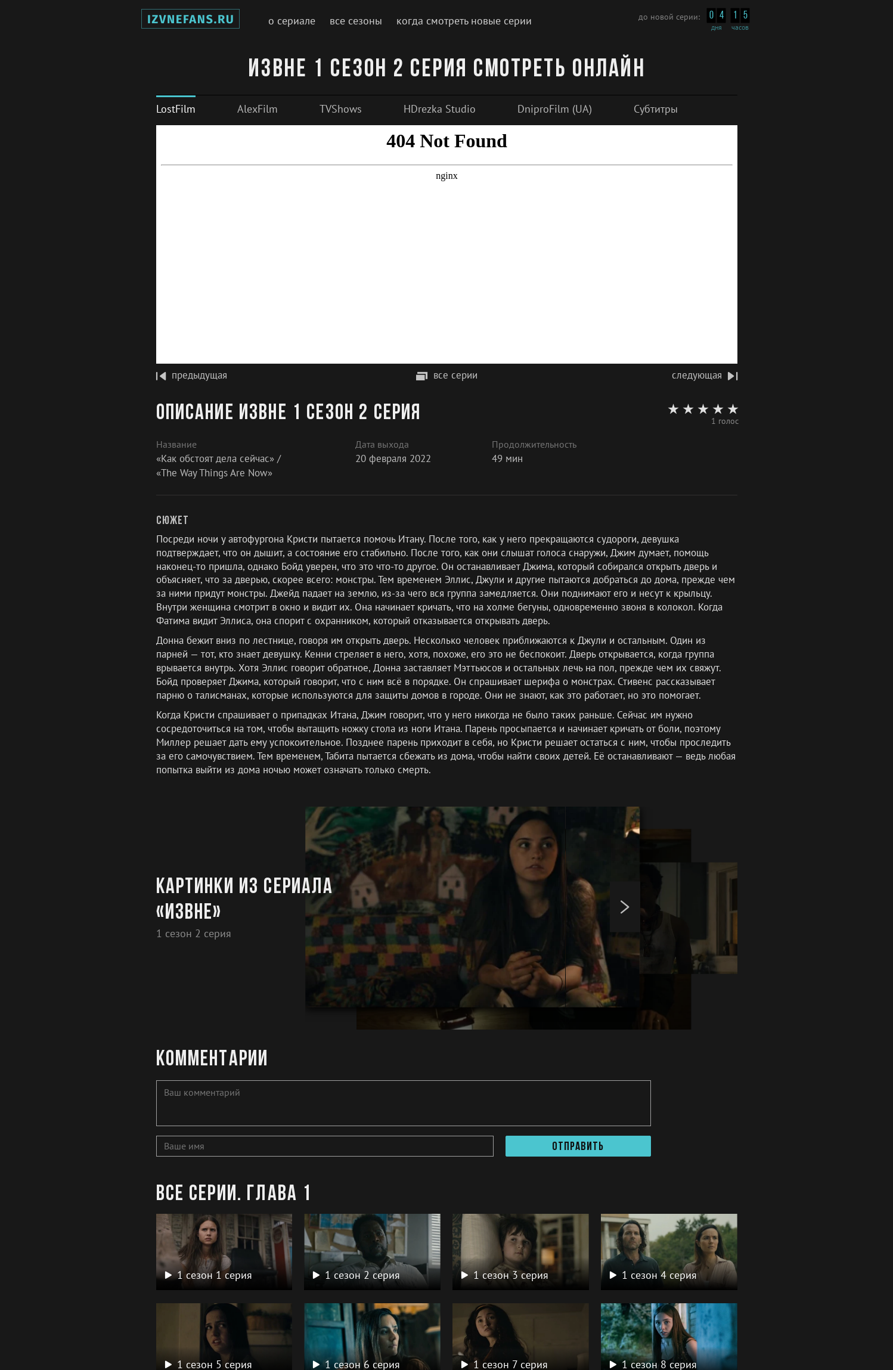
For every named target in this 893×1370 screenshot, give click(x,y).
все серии (446, 375)
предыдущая (191, 375)
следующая (704, 375)
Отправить (578, 1147)
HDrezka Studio (440, 109)
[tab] (176, 108)
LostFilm (176, 109)
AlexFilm (257, 109)
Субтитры (656, 109)
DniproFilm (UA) (554, 109)
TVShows (341, 109)
